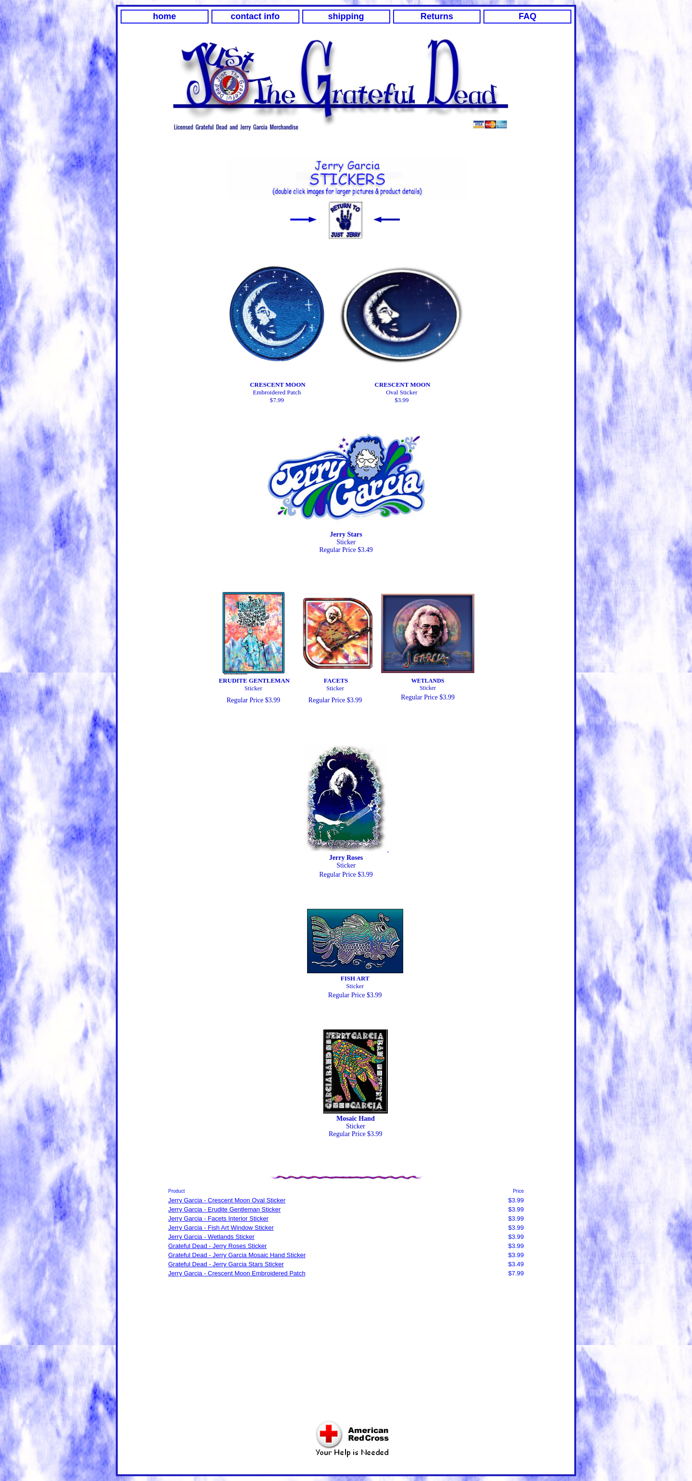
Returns (436, 16)
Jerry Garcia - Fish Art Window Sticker (221, 1227)
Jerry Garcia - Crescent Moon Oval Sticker (226, 1200)
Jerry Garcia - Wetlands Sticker (211, 1236)
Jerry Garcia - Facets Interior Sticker (218, 1218)
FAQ (527, 16)
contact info (255, 16)
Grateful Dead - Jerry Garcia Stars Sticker (226, 1264)
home (164, 16)
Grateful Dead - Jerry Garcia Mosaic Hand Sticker (237, 1255)
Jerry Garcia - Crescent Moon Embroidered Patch (236, 1273)
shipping (346, 16)
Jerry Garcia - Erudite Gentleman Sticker (224, 1209)
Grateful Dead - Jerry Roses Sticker (217, 1245)
